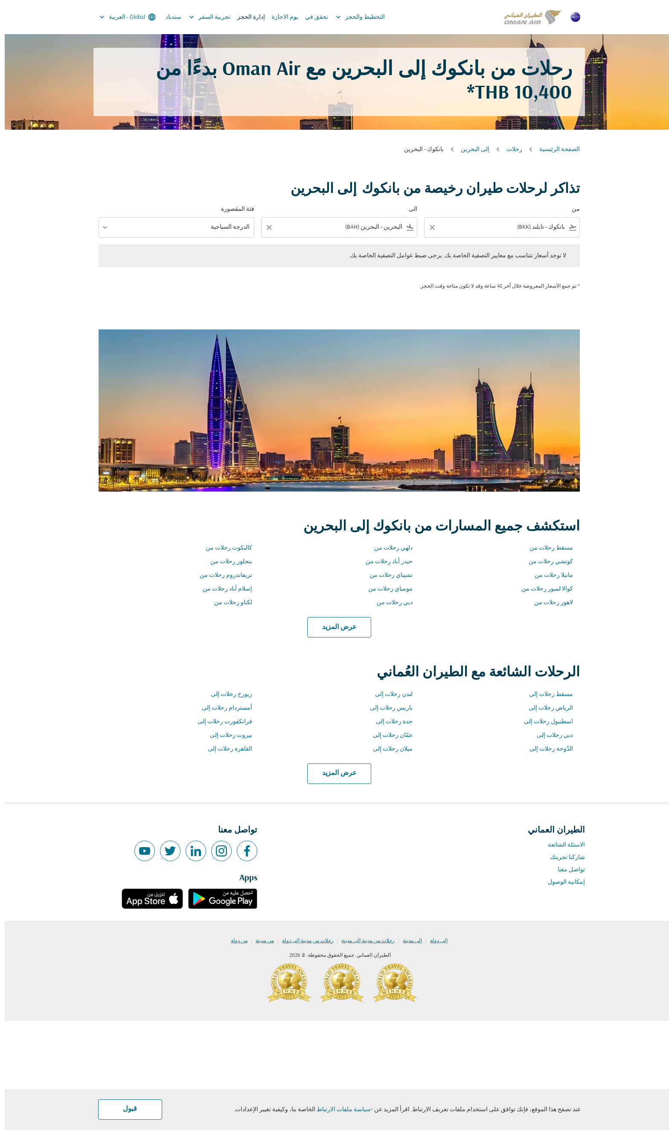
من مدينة (260, 941)
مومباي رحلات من (386, 589)
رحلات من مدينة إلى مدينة (363, 941)
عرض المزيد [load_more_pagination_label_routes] (334, 627)
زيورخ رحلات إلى (226, 694)
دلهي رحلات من (388, 548)
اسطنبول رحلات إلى (543, 722)
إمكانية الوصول (561, 882)
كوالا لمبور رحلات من (542, 589)
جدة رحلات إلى (389, 722)
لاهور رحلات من (548, 603)
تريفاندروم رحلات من (221, 575)
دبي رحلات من (390, 603)
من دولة (234, 941)
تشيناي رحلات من (386, 575)
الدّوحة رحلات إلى (546, 749)
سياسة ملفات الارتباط (339, 1110)
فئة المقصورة (233, 209)
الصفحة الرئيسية (555, 149)
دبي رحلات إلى (550, 735)
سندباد (169, 17)
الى (408, 209)
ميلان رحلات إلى (388, 749)
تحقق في (311, 17)
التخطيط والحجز (353, 17)
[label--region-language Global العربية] (122, 17)
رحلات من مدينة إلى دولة (303, 941)
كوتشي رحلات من (546, 562)
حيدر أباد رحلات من (384, 562)
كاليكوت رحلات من (224, 548)
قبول (125, 1109)
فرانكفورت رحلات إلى (220, 722)
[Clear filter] (427, 227)
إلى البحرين (470, 149)
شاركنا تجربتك (562, 857)
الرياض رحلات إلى (546, 708)
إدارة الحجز (246, 17)
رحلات (510, 149)
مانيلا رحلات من (549, 575)
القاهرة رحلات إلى (225, 749)
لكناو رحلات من (228, 603)
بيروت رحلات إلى (226, 735)
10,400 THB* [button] (514, 93)
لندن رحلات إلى (389, 694)
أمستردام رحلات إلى (222, 708)
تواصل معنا (566, 870)
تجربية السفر (203, 17)
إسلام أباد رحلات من (222, 589)
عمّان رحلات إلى (388, 735)
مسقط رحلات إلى (546, 694)
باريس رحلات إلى (386, 708)
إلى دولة (434, 941)
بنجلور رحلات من (226, 562)
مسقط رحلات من (546, 548)
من (571, 209)
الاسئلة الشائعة (561, 845)
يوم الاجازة (280, 17)
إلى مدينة (407, 941)
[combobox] (503, 227)
